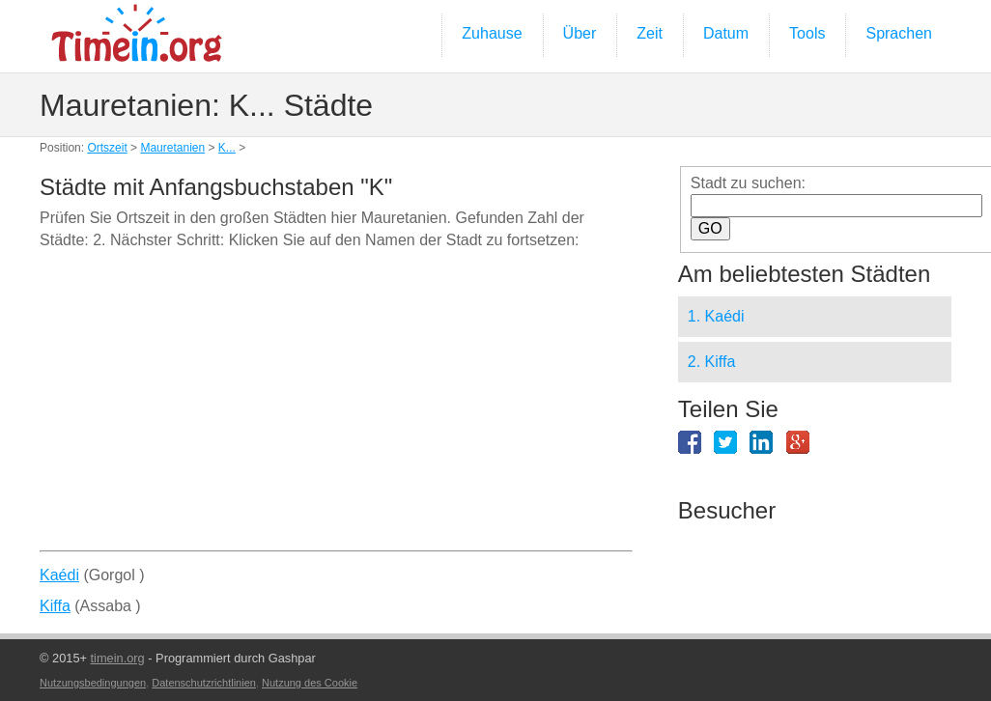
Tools (807, 33)
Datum (726, 33)
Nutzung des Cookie (309, 682)
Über (580, 33)
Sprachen (898, 33)
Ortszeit (107, 147)
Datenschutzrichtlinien (204, 682)
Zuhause (492, 33)
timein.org (118, 658)
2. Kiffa (712, 361)
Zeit (650, 33)
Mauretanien (172, 147)
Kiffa (55, 606)
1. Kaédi (716, 316)
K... (227, 147)
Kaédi (59, 575)
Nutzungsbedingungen (93, 682)
